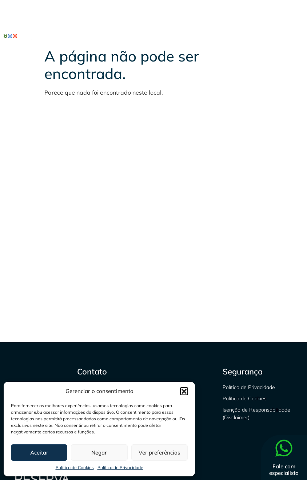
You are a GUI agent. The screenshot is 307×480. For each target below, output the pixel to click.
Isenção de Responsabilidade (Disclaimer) (256, 413)
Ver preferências (159, 452)
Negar (99, 452)
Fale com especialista (284, 469)
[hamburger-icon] (295, 33)
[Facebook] (248, 10)
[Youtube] (296, 10)
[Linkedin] (280, 10)
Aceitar (39, 452)
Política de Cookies (75, 467)
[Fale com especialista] (284, 449)
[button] (184, 391)
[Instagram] (264, 10)
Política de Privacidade (120, 467)
